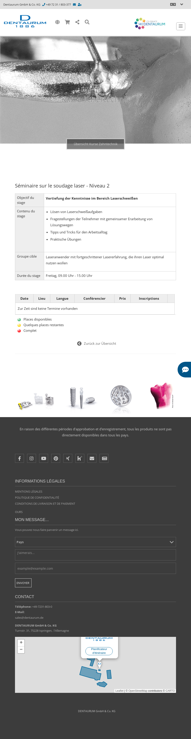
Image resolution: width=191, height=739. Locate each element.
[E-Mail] (91, 458)
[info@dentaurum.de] (74, 4)
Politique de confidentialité (37, 498)
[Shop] (67, 22)
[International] (57, 22)
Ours (19, 512)
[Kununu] (79, 458)
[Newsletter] (104, 458)
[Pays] (95, 542)
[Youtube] (43, 458)
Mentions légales (28, 491)
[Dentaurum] (26, 21)
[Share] (77, 22)
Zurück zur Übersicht (100, 343)
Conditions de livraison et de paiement (45, 504)
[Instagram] (31, 458)
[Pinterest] (55, 458)
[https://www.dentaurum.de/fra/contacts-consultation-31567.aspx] (80, 4)
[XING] (67, 458)
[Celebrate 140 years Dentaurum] (149, 23)
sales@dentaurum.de (29, 618)
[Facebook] (19, 458)
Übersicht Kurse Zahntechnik (95, 144)
